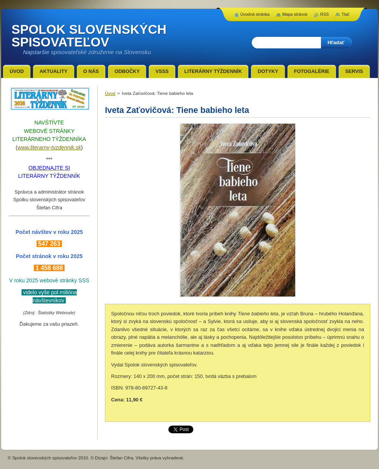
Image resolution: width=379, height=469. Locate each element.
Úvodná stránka (254, 14)
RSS (324, 14)
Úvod (110, 93)
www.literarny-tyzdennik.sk (49, 147)
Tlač (345, 14)
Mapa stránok (295, 14)
